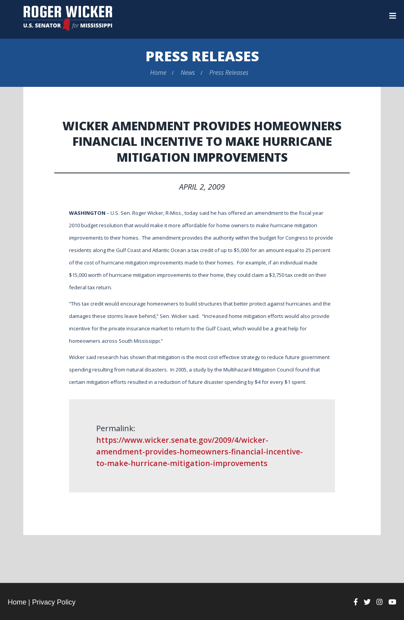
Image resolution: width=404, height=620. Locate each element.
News (188, 72)
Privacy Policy (54, 602)
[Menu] (392, 16)
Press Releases (202, 56)
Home (158, 72)
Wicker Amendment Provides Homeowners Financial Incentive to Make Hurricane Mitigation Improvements (202, 141)
